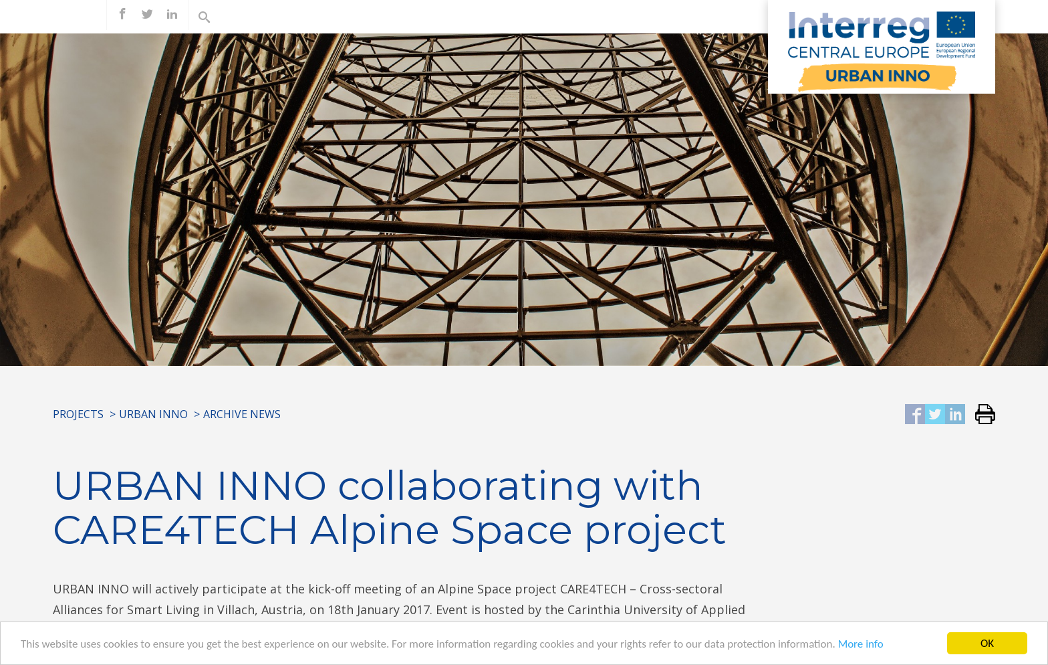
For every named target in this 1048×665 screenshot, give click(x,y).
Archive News (242, 414)
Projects (78, 414)
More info (861, 645)
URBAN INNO (153, 414)
